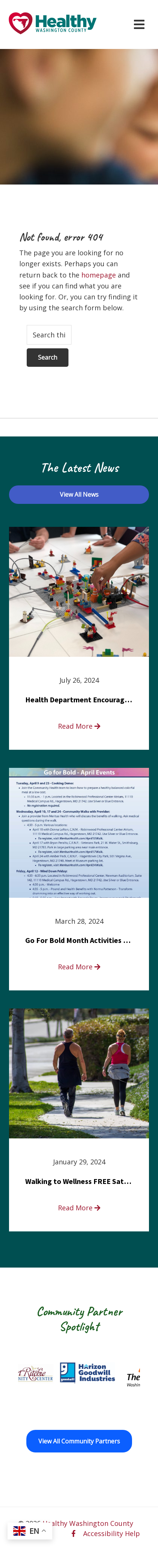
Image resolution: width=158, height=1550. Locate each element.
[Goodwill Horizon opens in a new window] (95, 1373)
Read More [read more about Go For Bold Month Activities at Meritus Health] (79, 966)
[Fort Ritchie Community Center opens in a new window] (34, 1373)
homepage (98, 274)
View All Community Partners (79, 1441)
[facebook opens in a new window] (73, 1533)
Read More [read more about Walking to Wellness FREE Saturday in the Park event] (79, 1207)
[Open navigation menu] (139, 24)
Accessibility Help (111, 1533)
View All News (79, 494)
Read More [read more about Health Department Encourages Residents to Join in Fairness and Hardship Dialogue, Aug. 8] (79, 726)
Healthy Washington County (88, 1523)
